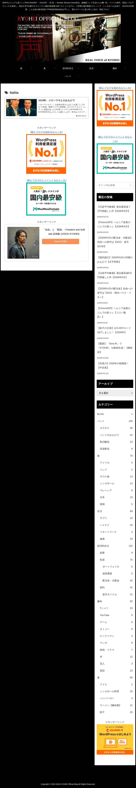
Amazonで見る (60, 241)
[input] (115, 185)
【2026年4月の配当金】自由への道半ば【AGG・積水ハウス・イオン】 (115, 292)
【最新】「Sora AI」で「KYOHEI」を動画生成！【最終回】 (115, 348)
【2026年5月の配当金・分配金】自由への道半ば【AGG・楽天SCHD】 (115, 242)
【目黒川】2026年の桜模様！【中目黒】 (113, 365)
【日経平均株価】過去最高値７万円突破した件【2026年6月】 (114, 208)
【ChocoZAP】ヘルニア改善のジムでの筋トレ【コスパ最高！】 (113, 312)
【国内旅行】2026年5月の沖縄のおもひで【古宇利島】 (115, 259)
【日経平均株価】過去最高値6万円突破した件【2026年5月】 (114, 275)
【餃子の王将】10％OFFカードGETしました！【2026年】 (114, 330)
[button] (130, 185)
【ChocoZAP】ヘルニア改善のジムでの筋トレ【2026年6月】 (113, 224)
